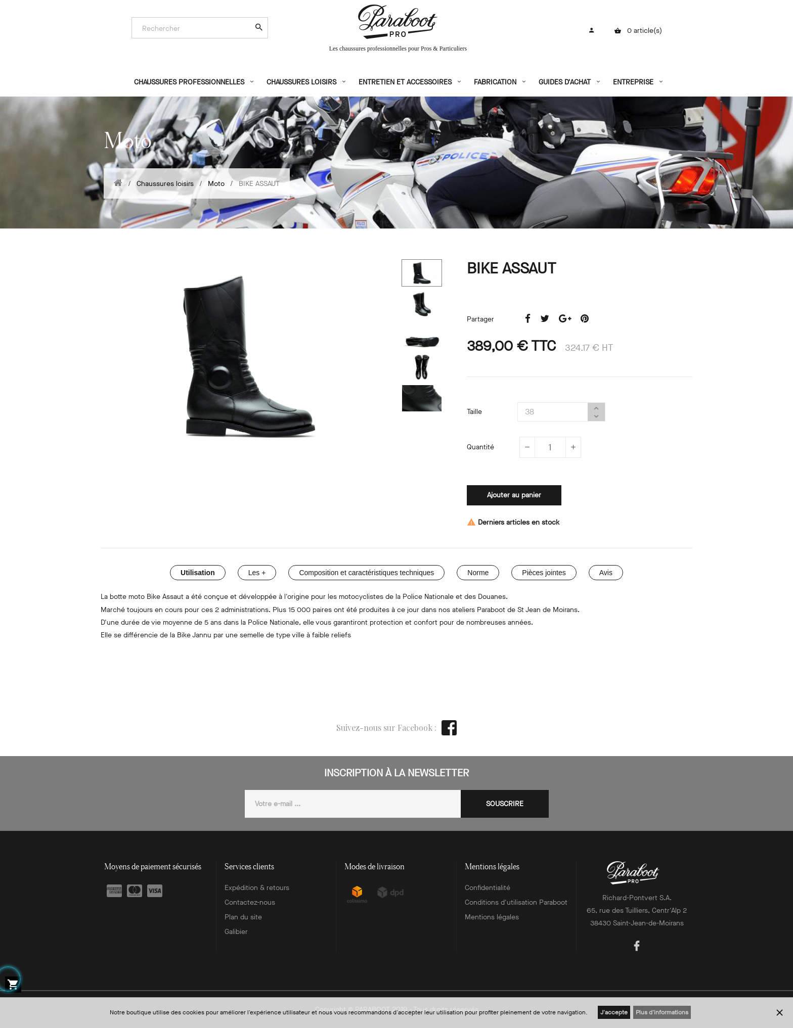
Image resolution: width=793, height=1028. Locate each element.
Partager (528, 319)
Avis (605, 573)
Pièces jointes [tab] (543, 573)
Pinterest (585, 319)
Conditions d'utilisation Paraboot (516, 902)
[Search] (194, 28)
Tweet (544, 319)
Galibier (236, 932)
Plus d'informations (662, 1012)
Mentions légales (492, 917)
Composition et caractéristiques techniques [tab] (366, 573)
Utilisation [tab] (198, 573)
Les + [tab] (257, 573)
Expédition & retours (257, 888)
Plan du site (243, 917)
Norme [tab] (478, 573)
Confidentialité (487, 888)
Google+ (565, 319)
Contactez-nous (250, 902)
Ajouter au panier (514, 495)
